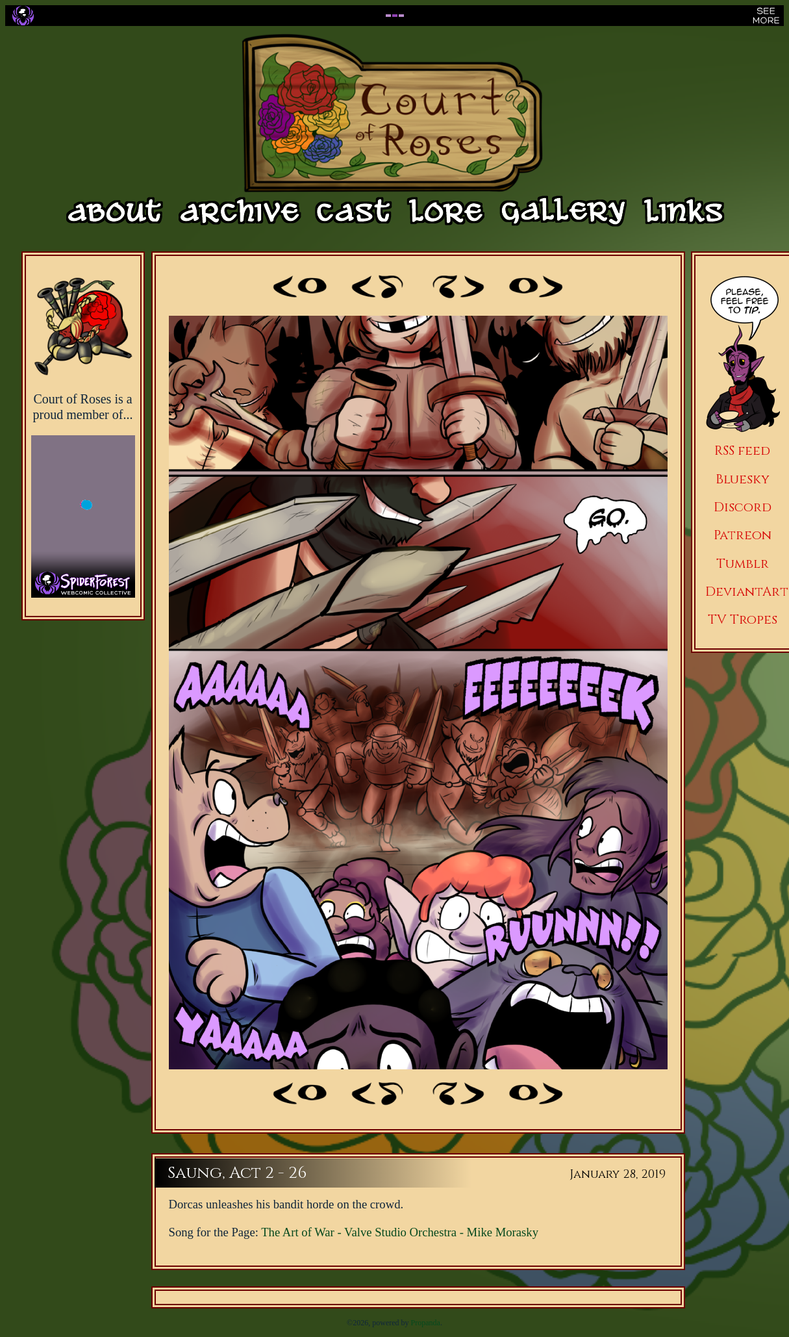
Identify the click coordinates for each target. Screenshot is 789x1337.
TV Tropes (742, 619)
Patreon (742, 535)
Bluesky (743, 479)
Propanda (425, 1322)
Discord (742, 507)
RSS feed (742, 450)
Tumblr (742, 563)
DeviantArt (746, 591)
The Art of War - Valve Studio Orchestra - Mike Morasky (399, 1232)
